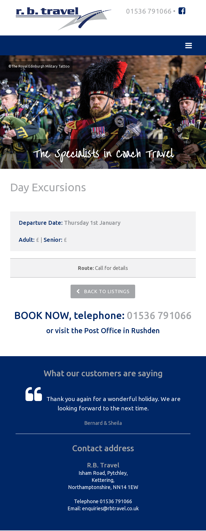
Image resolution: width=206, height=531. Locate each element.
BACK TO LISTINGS (103, 292)
